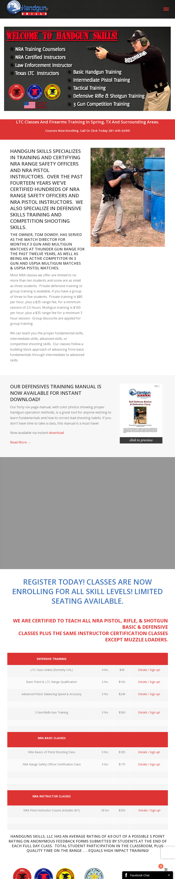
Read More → (20, 442)
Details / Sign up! (149, 670)
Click (94, 130)
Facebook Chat (139, 875)
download (56, 432)
